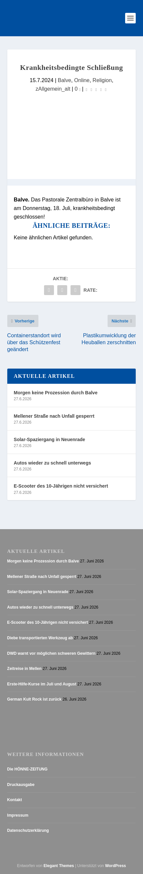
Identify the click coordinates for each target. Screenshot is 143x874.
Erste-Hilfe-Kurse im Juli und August (41, 684)
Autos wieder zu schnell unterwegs (52, 463)
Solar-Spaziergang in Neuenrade (49, 439)
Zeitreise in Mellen (24, 668)
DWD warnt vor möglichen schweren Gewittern (51, 653)
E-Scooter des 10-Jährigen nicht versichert (61, 486)
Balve (64, 80)
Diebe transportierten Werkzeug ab (40, 638)
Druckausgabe (21, 784)
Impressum (17, 815)
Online (82, 80)
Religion (102, 80)
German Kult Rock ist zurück (34, 699)
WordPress (115, 865)
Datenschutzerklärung (28, 830)
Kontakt (14, 800)
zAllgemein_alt (53, 89)
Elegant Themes (59, 865)
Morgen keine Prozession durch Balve (56, 392)
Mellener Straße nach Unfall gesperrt (54, 416)
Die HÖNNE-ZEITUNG (27, 769)
